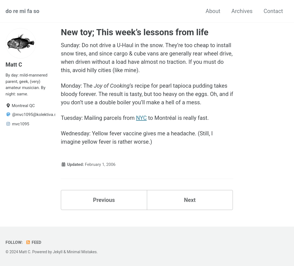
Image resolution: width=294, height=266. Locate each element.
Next (190, 200)
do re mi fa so (22, 11)
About (212, 11)
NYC (141, 118)
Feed (33, 242)
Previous (104, 200)
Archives (242, 11)
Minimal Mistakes (82, 252)
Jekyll (58, 252)
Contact (273, 11)
